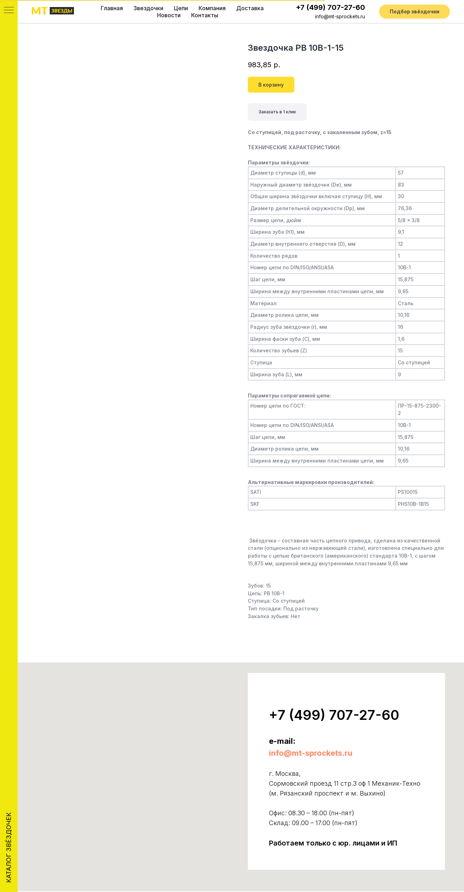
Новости (169, 15)
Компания (212, 8)
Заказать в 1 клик (280, 112)
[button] (414, 12)
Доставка (250, 8)
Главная (112, 8)
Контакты (204, 15)
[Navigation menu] (9, 10)
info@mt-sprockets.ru (340, 16)
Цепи (181, 8)
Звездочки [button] (148, 8)
